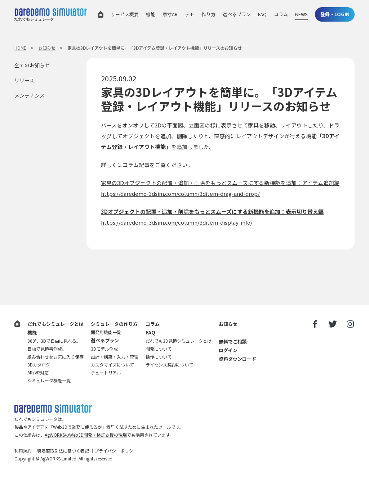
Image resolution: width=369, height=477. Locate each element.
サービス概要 (125, 14)
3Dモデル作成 (104, 349)
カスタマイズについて (112, 364)
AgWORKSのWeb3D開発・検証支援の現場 (86, 435)
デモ (189, 14)
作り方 (208, 14)
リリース (24, 80)
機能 (150, 14)
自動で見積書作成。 (46, 349)
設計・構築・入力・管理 (114, 357)
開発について (159, 349)
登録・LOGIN (335, 14)
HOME (20, 48)
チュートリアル (106, 372)
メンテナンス (29, 95)
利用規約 (23, 450)
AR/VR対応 (38, 372)
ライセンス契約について (169, 364)
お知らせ (46, 48)
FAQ (262, 14)
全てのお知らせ (32, 65)
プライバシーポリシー (116, 450)
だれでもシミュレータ (50, 15)
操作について (159, 357)
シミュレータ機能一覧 (49, 380)
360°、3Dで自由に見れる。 (54, 341)
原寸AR (170, 14)
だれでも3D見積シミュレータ (53, 408)
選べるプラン (237, 14)
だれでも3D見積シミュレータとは (179, 341)
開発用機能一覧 (106, 332)
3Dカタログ (38, 364)
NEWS (301, 14)
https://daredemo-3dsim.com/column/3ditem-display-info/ (177, 222)
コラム (281, 14)
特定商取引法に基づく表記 (63, 450)
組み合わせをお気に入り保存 (55, 357)
